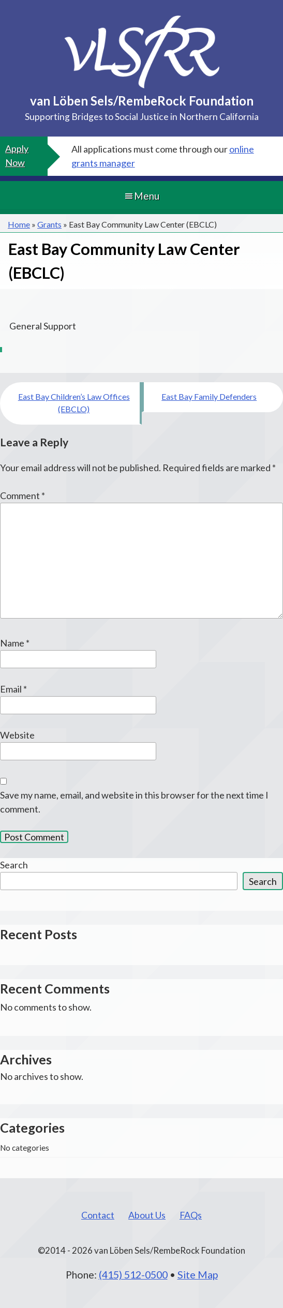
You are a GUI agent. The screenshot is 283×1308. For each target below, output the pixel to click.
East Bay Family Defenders (209, 396)
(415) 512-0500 (133, 1274)
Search (14, 864)
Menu (141, 196)
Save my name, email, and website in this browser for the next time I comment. (134, 802)
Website (17, 735)
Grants (49, 224)
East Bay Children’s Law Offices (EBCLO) (74, 403)
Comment (22, 495)
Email (13, 689)
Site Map (197, 1274)
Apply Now (16, 155)
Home (19, 224)
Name (14, 643)
